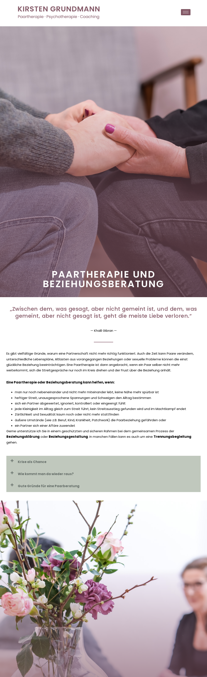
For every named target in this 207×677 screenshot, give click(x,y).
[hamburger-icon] (185, 12)
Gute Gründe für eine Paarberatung (48, 486)
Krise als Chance (32, 462)
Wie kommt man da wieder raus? (46, 474)
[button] (103, 462)
